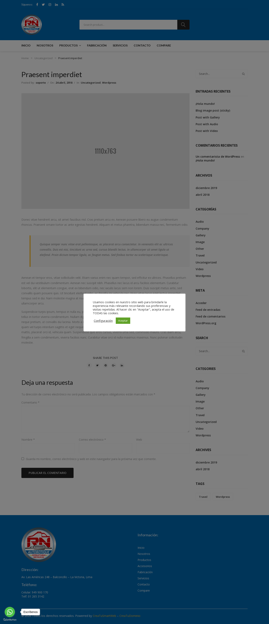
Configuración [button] (103, 320)
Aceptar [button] (123, 320)
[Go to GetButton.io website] (9, 619)
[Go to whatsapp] (10, 612)
